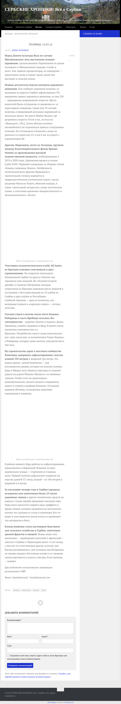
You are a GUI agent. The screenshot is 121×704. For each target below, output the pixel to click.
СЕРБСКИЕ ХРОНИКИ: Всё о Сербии (43, 9)
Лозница (16, 590)
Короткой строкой (26, 33)
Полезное (71, 27)
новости (36, 590)
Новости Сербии (24, 27)
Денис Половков (20, 50)
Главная (8, 27)
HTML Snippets (51, 702)
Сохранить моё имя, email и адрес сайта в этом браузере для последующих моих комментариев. (37, 657)
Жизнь (38, 27)
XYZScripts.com (69, 702)
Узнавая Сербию (53, 27)
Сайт (9, 645)
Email (45, 636)
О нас (92, 27)
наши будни (26, 590)
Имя (9, 636)
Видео (83, 27)
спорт (43, 590)
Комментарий (14, 620)
